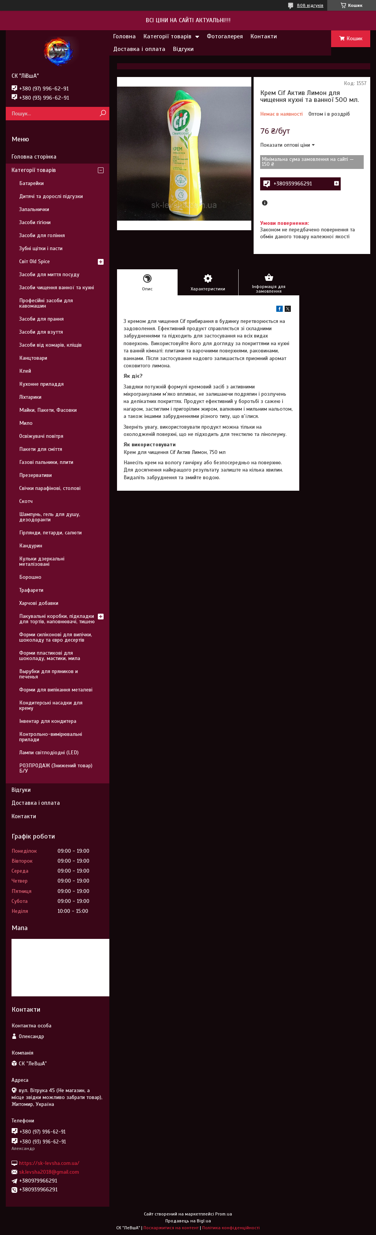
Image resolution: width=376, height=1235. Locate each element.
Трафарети (31, 590)
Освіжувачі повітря (41, 436)
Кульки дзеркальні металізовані (41, 561)
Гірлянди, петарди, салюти (50, 532)
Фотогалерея (225, 36)
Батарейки (31, 183)
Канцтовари (33, 358)
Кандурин (30, 545)
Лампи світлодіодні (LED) (49, 752)
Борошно (30, 577)
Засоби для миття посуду (49, 274)
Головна (124, 36)
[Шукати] (102, 113)
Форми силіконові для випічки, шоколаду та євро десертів (55, 637)
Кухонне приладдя (41, 384)
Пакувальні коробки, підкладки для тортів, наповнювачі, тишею (57, 619)
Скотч (26, 501)
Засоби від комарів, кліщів (50, 345)
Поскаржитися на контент (171, 1227)
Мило (26, 423)
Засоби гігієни (35, 222)
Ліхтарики (30, 397)
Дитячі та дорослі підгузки (51, 196)
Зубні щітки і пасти (41, 248)
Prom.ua (223, 1214)
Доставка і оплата (139, 49)
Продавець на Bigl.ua (188, 1221)
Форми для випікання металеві (55, 689)
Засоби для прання (41, 319)
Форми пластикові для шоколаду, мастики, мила (49, 656)
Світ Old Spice (34, 261)
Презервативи (35, 475)
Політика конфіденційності (231, 1227)
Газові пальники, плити (46, 462)
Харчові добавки (38, 603)
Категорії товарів (167, 36)
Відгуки (183, 49)
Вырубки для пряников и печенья (48, 674)
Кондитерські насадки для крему (50, 705)
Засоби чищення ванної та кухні (56, 287)
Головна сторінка (34, 156)
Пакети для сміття (40, 449)
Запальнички (34, 209)
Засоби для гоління (42, 235)
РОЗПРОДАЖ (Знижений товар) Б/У (55, 768)
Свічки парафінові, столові (50, 488)
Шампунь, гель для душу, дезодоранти (49, 517)
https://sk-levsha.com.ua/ (49, 1163)
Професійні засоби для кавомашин (46, 303)
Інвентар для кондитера (47, 721)
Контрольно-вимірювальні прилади (50, 737)
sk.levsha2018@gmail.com (49, 1172)
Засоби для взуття (41, 332)
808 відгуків (310, 5)
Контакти (264, 36)
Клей (25, 371)
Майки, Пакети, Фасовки (48, 410)
